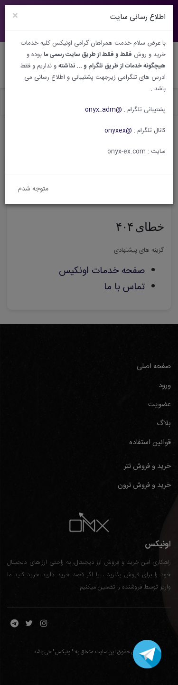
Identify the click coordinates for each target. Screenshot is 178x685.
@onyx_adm (103, 110)
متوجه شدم (33, 189)
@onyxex (118, 130)
